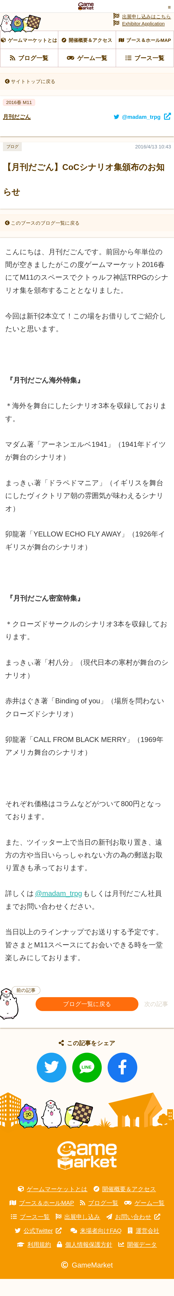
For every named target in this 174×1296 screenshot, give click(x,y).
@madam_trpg (58, 911)
